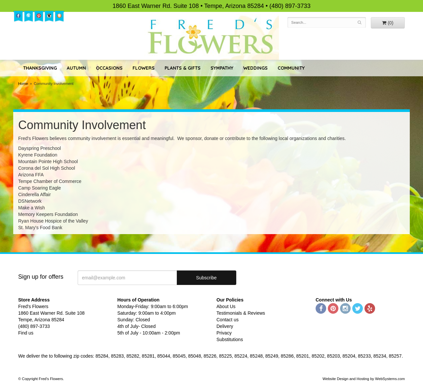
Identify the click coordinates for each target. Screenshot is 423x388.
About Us (226, 306)
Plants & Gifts (183, 68)
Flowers (144, 68)
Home (23, 84)
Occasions (109, 68)
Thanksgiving (40, 68)
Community (291, 68)
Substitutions (229, 339)
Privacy (224, 332)
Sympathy (222, 68)
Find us (25, 332)
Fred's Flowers (211, 37)
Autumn (76, 68)
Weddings (255, 68)
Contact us (227, 319)
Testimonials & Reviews (240, 313)
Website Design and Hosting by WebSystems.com (364, 379)
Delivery (224, 326)
